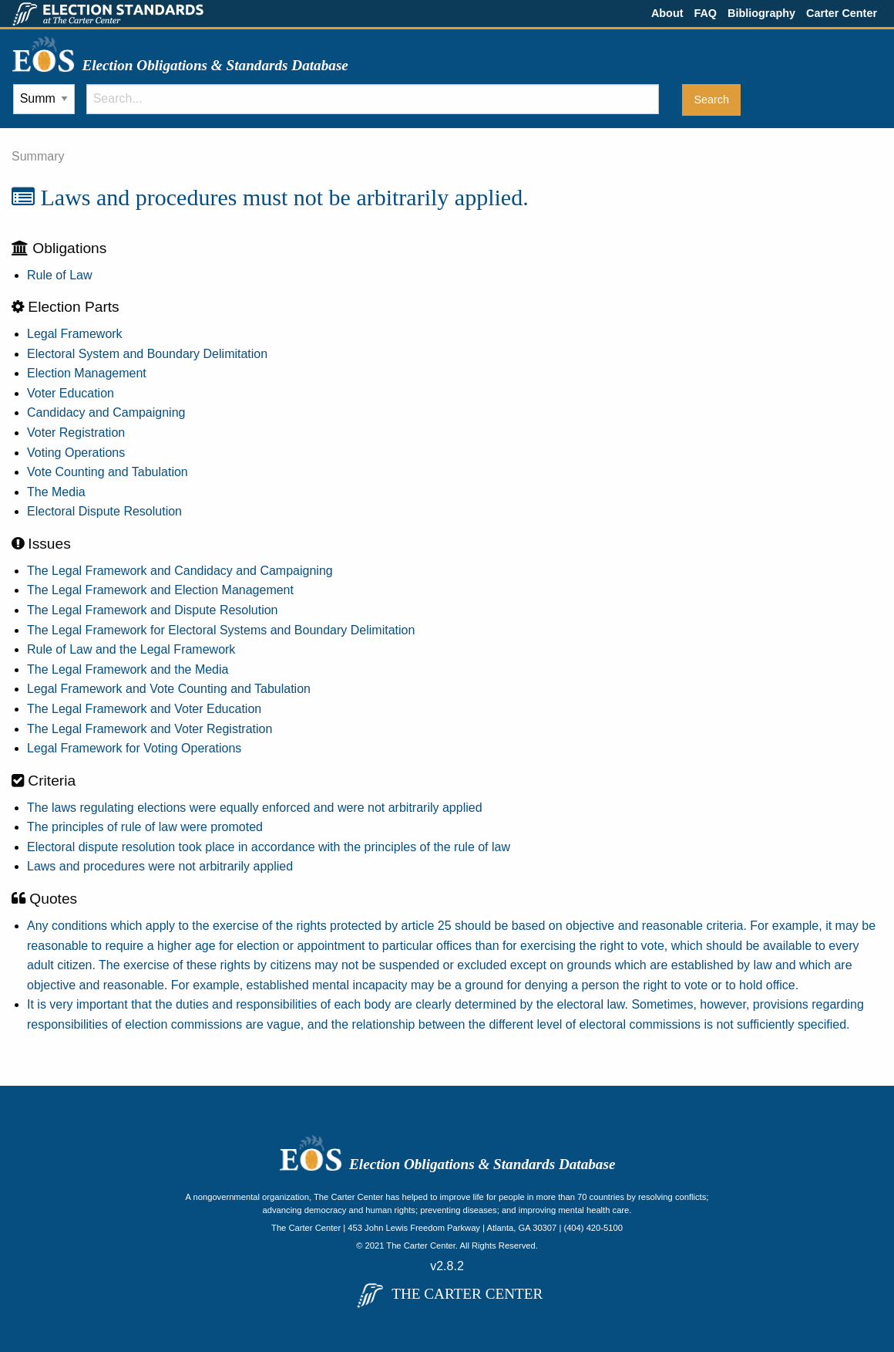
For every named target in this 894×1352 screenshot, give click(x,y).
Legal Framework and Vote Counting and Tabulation (169, 688)
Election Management (86, 373)
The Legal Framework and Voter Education (144, 708)
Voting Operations (76, 452)
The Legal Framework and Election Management (160, 590)
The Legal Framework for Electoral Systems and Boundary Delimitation (221, 630)
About (667, 13)
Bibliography (761, 13)
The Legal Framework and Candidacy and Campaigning (180, 570)
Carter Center (841, 13)
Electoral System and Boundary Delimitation (147, 353)
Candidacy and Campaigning (106, 412)
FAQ (705, 13)
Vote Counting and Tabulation (107, 471)
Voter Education (70, 393)
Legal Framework (75, 333)
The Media (56, 492)
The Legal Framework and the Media (127, 669)
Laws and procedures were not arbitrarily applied (160, 866)
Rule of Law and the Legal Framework (131, 649)
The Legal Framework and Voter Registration (149, 728)
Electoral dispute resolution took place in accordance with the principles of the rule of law (268, 846)
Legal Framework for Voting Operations (134, 748)
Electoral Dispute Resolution (104, 511)
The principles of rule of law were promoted (145, 826)
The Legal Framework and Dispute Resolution (152, 610)
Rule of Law (59, 275)
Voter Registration (76, 432)
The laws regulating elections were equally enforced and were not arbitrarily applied (254, 807)
